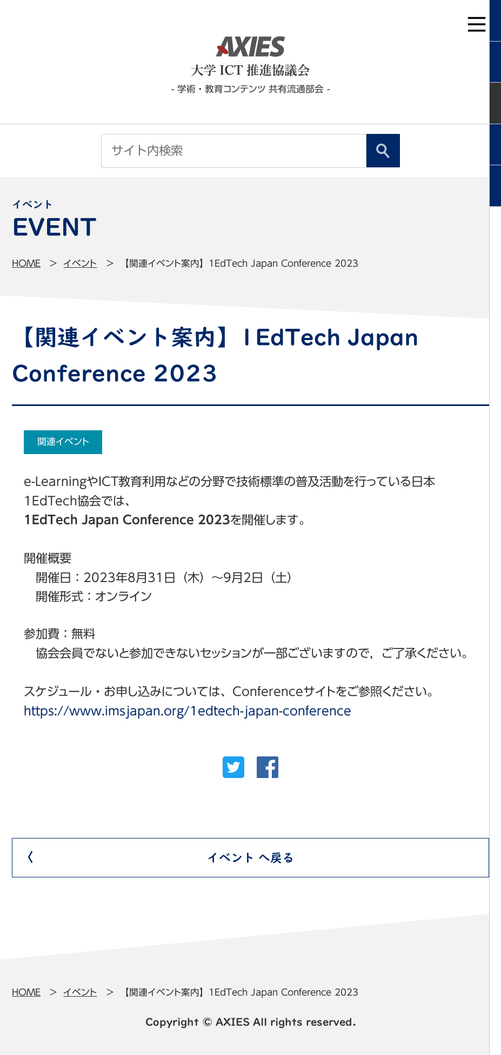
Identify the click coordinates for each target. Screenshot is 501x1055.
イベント (80, 263)
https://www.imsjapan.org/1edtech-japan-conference (187, 711)
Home (26, 263)
